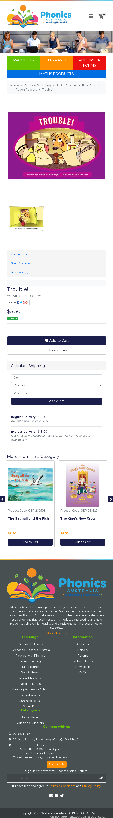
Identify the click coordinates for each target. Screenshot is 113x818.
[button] (56, 350)
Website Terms (83, 661)
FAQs (83, 672)
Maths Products (56, 74)
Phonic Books (30, 672)
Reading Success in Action (30, 689)
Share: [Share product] (18, 302)
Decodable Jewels (30, 644)
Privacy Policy (91, 786)
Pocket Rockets (30, 678)
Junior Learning (30, 661)
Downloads (82, 667)
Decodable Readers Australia (30, 650)
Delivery (82, 650)
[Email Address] (51, 778)
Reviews (21, 272)
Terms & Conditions (62, 786)
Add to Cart (56, 340)
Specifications (20, 263)
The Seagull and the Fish (28, 518)
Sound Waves (30, 695)
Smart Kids (30, 706)
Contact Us (56, 764)
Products (23, 60)
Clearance (56, 60)
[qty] (56, 377)
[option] (30, 504)
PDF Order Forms (90, 63)
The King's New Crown (79, 518)
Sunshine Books (30, 701)
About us (83, 644)
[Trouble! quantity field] (56, 331)
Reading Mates (30, 684)
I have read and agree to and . (57, 786)
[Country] (56, 385)
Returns (82, 655)
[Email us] (51, 795)
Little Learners (30, 667)
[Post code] (56, 393)
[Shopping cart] (101, 16)
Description (19, 254)
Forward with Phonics (30, 655)
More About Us (56, 633)
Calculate (57, 401)
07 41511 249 (21, 734)
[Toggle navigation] (90, 16)
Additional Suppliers (30, 723)
